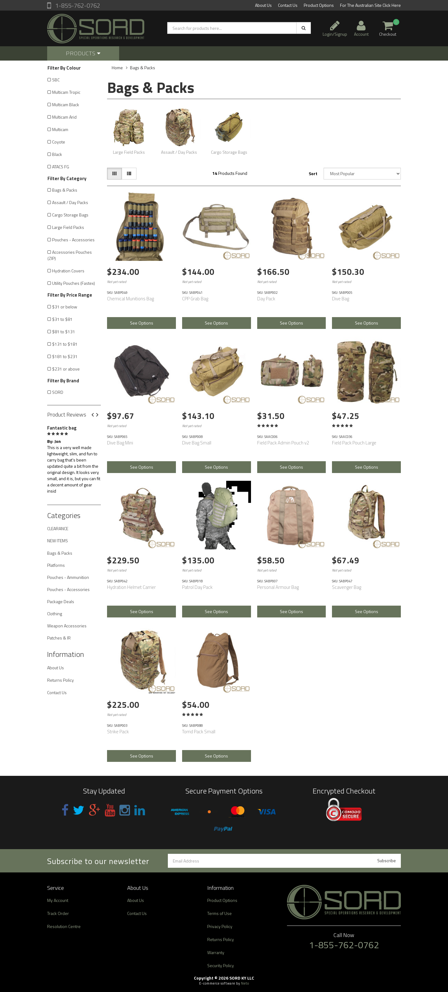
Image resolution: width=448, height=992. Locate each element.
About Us (263, 5)
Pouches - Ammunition (68, 577)
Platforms (56, 565)
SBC (56, 79)
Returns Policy (60, 680)
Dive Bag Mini (120, 442)
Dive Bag (340, 298)
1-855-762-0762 (77, 5)
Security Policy (220, 965)
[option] (74, 458)
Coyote (58, 142)
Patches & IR (59, 638)
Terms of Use (219, 913)
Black (57, 154)
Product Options (319, 5)
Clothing (54, 613)
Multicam (60, 129)
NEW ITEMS (57, 540)
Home (117, 67)
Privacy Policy (219, 926)
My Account (57, 900)
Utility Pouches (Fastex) (73, 283)
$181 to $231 (65, 356)
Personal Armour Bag (278, 587)
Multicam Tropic (66, 92)
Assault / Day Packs (70, 202)
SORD (57, 392)
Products (83, 53)
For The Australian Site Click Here (370, 5)
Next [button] (99, 415)
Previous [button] (95, 415)
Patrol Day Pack (197, 587)
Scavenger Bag (346, 587)
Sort (313, 173)
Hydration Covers (68, 270)
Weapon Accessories (67, 625)
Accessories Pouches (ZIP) (69, 255)
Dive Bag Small (196, 442)
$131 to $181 (65, 344)
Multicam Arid (64, 117)
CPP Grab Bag (195, 298)
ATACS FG (60, 166)
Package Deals (60, 601)
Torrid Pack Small (198, 731)
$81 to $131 (63, 331)
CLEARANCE (57, 528)
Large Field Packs (68, 227)
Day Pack (266, 298)
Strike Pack (118, 731)
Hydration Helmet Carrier (131, 587)
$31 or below (64, 306)
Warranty (215, 952)
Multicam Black (65, 104)
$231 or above (66, 369)
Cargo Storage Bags (70, 215)
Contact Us (288, 5)
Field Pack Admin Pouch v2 (283, 442)
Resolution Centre (64, 926)
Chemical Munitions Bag (130, 298)
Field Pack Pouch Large (354, 442)
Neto (245, 983)
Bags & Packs (64, 190)
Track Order (58, 913)
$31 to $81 (62, 319)
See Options (141, 323)
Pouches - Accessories (73, 239)
